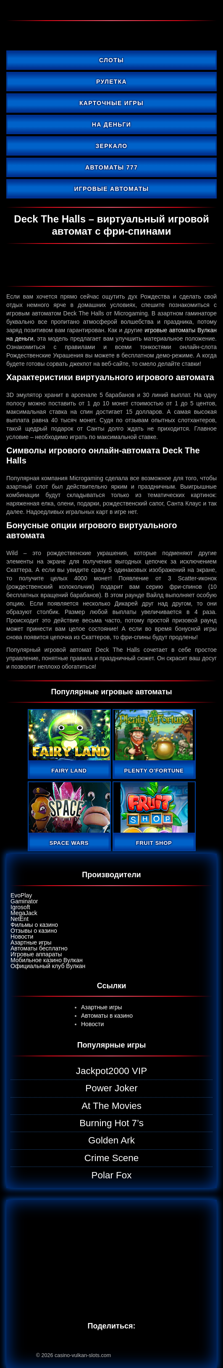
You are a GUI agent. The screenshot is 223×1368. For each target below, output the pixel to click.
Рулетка (111, 81)
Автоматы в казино (107, 1015)
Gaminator (24, 901)
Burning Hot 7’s (111, 1123)
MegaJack (23, 913)
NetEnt (19, 919)
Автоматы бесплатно (39, 948)
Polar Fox (112, 1175)
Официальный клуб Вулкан (47, 966)
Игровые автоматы (111, 188)
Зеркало (111, 146)
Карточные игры (111, 103)
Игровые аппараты (36, 954)
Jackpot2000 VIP (111, 1071)
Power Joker (111, 1088)
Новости (21, 936)
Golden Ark (111, 1140)
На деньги (111, 124)
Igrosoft (20, 907)
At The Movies (111, 1106)
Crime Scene (111, 1158)
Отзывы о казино (33, 930)
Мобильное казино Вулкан (46, 960)
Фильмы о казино (34, 924)
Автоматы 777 (111, 167)
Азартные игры (31, 942)
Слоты (111, 60)
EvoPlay (21, 895)
